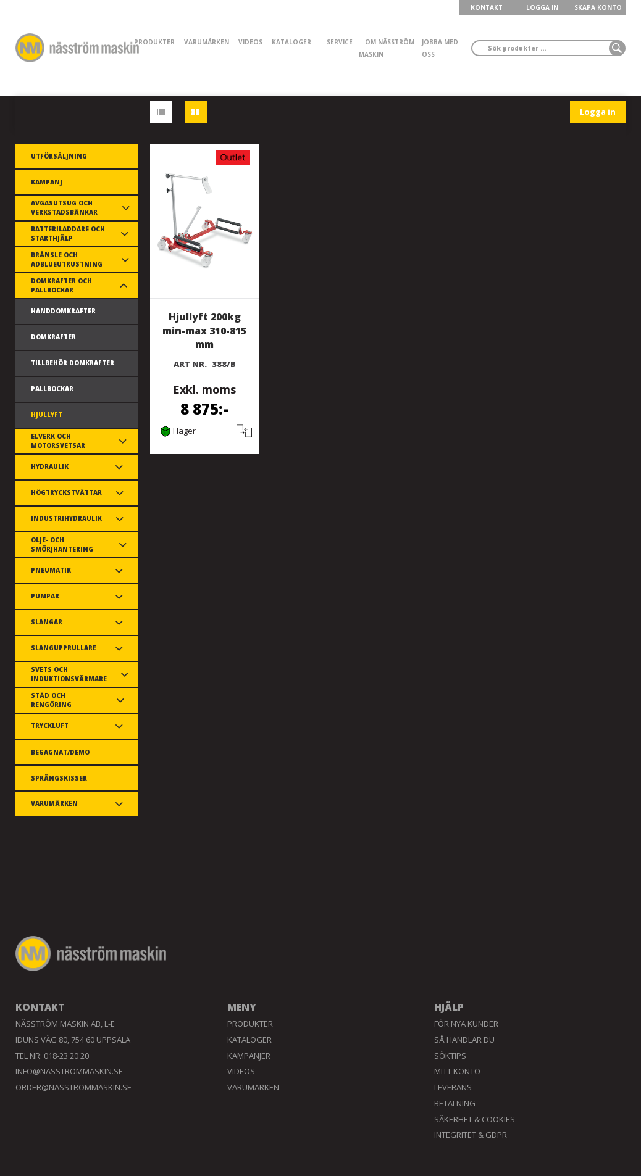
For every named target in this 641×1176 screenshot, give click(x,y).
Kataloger (291, 42)
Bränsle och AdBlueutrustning (67, 259)
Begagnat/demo (60, 752)
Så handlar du (464, 1039)
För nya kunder (466, 1023)
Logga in (598, 111)
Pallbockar (52, 388)
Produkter (154, 42)
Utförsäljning (59, 156)
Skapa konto (598, 7)
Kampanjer (248, 1055)
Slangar (46, 622)
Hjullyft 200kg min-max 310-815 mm (204, 330)
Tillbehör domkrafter (72, 362)
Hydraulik (50, 466)
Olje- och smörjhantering (62, 544)
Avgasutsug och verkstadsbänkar (64, 208)
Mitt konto (457, 1071)
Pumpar (45, 596)
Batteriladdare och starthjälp (68, 233)
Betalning (455, 1103)
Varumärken (206, 42)
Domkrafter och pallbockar (61, 285)
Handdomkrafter (63, 311)
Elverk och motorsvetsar (58, 441)
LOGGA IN (542, 7)
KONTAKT (487, 7)
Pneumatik (51, 570)
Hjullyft (46, 414)
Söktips (450, 1055)
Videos (250, 42)
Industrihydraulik (66, 518)
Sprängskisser (59, 778)
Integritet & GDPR (470, 1134)
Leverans (453, 1087)
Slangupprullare (63, 648)
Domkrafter (53, 337)
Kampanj (46, 182)
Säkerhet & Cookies (474, 1119)
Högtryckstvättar (66, 492)
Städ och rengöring (51, 700)
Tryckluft (50, 725)
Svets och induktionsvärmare (69, 674)
